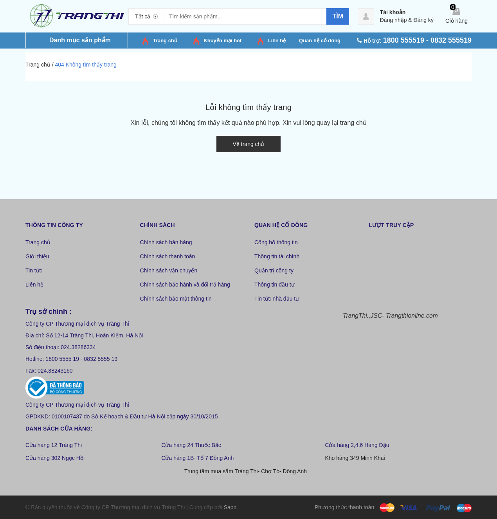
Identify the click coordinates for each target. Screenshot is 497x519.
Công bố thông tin (276, 242)
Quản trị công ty (274, 270)
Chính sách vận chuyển (169, 270)
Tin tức (33, 270)
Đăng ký (424, 20)
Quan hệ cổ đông (319, 40)
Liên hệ (34, 284)
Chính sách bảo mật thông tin (176, 299)
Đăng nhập (393, 20)
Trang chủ (165, 40)
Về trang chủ (249, 144)
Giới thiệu (37, 256)
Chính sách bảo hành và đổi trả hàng (185, 284)
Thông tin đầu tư (274, 284)
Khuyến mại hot (222, 40)
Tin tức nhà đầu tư (276, 299)
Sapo (230, 507)
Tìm (337, 16)
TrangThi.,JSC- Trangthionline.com (390, 315)
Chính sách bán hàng (166, 242)
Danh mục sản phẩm (80, 40)
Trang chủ (37, 242)
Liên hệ (277, 40)
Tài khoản (393, 12)
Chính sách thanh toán (167, 256)
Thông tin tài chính (276, 256)
